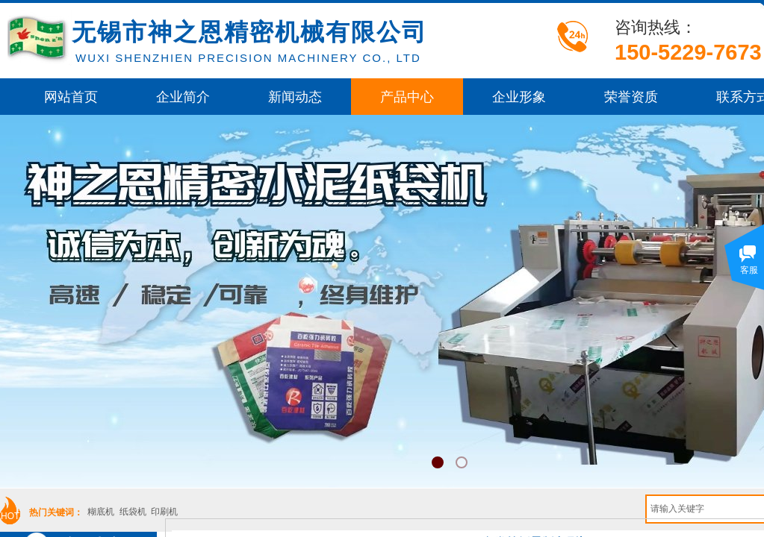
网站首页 (71, 97)
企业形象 (519, 97)
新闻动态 (295, 97)
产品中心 (407, 97)
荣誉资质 (631, 97)
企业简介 (183, 97)
